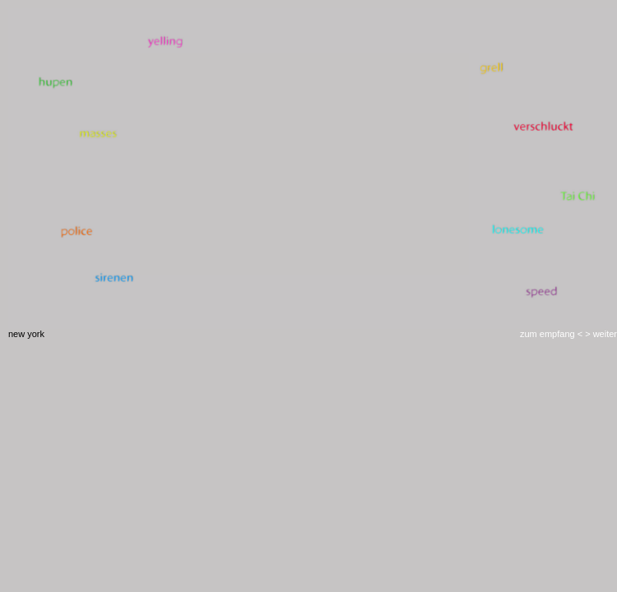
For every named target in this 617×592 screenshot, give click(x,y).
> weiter (599, 334)
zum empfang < (551, 334)
